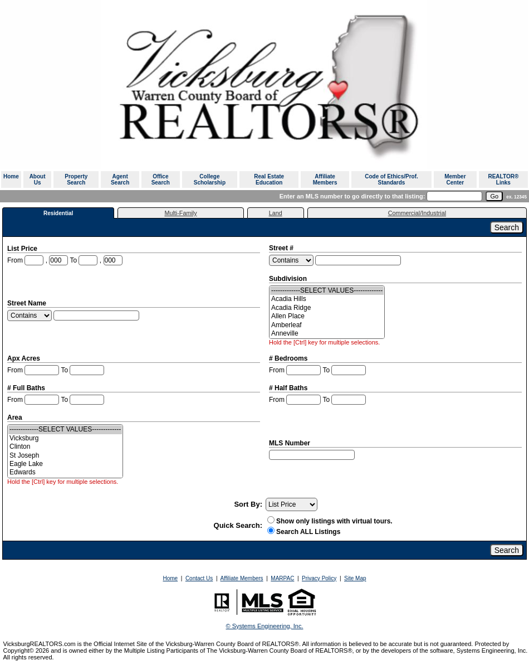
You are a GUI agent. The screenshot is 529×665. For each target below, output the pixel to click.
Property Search (76, 179)
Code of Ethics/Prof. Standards (391, 179)
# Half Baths (289, 388)
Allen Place (327, 316)
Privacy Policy (319, 578)
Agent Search (120, 179)
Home (11, 176)
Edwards (65, 472)
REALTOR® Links (503, 179)
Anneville (327, 333)
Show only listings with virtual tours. (330, 521)
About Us (38, 179)
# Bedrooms (289, 358)
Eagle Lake (65, 464)
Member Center (455, 179)
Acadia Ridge (327, 308)
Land (275, 213)
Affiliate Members (325, 179)
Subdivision (288, 279)
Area (15, 417)
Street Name (27, 303)
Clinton (65, 447)
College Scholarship (210, 179)
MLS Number (290, 443)
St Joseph (65, 456)
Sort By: (248, 504)
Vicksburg (65, 438)
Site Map (355, 578)
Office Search (160, 179)
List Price (23, 249)
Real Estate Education (269, 179)
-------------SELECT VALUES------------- (327, 291)
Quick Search (237, 525)
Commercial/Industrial (417, 213)
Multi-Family (180, 213)
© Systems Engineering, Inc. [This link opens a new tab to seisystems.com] (264, 626)
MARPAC (282, 578)
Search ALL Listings (308, 532)
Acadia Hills (327, 299)
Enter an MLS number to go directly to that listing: (352, 196)
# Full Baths (27, 388)
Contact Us (199, 578)
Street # (282, 248)
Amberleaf (327, 325)
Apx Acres (24, 358)
